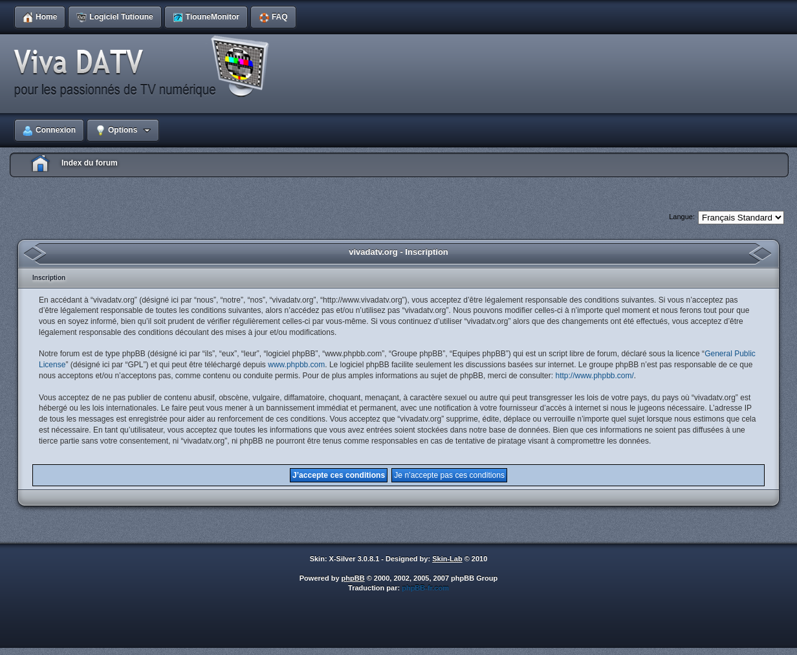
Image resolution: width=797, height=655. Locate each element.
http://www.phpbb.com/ (594, 375)
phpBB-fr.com (425, 588)
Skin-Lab (447, 559)
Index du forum (89, 162)
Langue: (682, 216)
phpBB (353, 578)
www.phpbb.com (296, 364)
